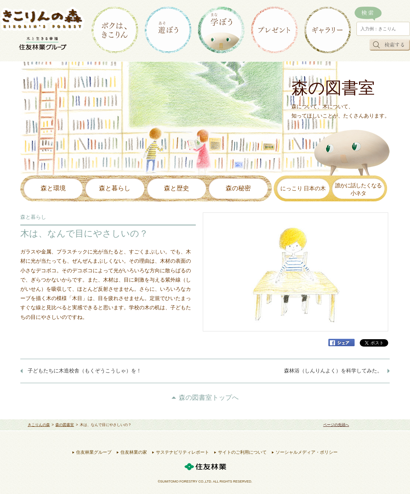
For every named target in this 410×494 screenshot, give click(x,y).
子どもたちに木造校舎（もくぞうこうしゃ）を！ (84, 371)
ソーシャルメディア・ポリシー (307, 452)
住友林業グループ (94, 452)
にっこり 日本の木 (303, 188)
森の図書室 (64, 425)
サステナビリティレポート (182, 452)
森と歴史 (176, 188)
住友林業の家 (133, 452)
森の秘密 (238, 188)
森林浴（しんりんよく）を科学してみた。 (333, 371)
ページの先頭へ (336, 425)
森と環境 (53, 188)
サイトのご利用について (242, 452)
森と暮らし (114, 188)
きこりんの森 (39, 425)
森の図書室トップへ (209, 397)
